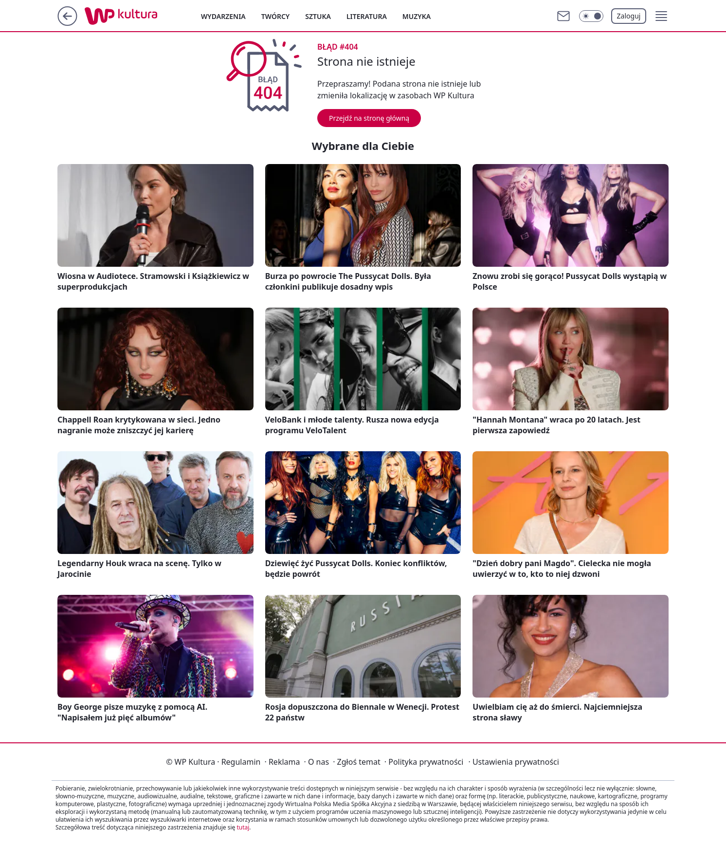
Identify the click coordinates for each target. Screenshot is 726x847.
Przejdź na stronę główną (369, 118)
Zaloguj (629, 15)
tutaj (242, 827)
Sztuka (318, 16)
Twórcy (275, 16)
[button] (661, 16)
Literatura (366, 16)
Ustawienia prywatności (513, 761)
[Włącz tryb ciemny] (591, 16)
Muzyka (416, 16)
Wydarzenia (223, 16)
